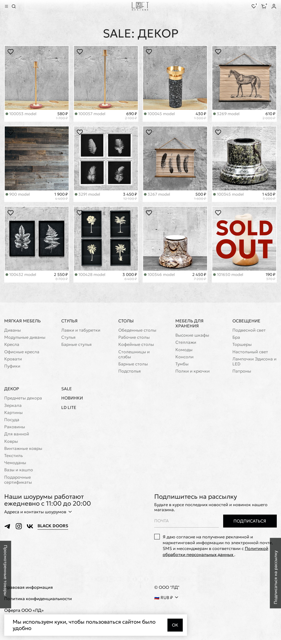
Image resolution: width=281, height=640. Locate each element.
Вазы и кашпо (18, 469)
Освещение (246, 320)
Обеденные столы (137, 330)
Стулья (69, 320)
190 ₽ (270, 276)
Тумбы (182, 363)
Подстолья (129, 371)
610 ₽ (269, 115)
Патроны (241, 371)
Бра (236, 337)
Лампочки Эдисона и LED (254, 361)
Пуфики (12, 366)
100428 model (90, 274)
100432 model (21, 274)
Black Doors (53, 525)
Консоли (184, 356)
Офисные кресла (21, 351)
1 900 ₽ (61, 196)
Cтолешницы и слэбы (134, 354)
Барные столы (133, 363)
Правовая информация (28, 587)
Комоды (184, 349)
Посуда (11, 419)
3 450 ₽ (130, 196)
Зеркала (13, 405)
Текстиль (13, 455)
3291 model (87, 194)
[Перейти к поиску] (14, 6)
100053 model (21, 113)
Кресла (11, 344)
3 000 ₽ (130, 276)
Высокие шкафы (192, 335)
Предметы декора (23, 398)
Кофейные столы (136, 344)
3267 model (157, 194)
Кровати (13, 358)
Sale (66, 388)
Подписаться (249, 521)
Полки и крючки (192, 371)
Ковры (11, 441)
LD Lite (68, 407)
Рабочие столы (134, 337)
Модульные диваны (24, 337)
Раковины (14, 426)
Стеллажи (185, 342)
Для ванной (16, 433)
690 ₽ (131, 115)
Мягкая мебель (22, 320)
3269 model (226, 113)
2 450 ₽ (199, 276)
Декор (11, 388)
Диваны (12, 330)
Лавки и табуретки (80, 330)
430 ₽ (200, 115)
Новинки (72, 398)
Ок (175, 625)
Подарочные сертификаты (18, 480)
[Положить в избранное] (10, 51)
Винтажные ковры (23, 448)
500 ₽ (200, 196)
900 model (18, 194)
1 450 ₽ (268, 196)
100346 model (159, 274)
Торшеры (242, 344)
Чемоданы (15, 462)
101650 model (228, 274)
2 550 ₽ (61, 276)
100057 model (90, 113)
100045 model (159, 113)
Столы (126, 320)
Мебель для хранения (189, 323)
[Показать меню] (6, 6)
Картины (13, 412)
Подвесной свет (249, 330)
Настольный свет (250, 351)
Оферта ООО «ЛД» (24, 610)
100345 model (228, 194)
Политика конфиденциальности (38, 598)
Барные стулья (76, 344)
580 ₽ (62, 115)
